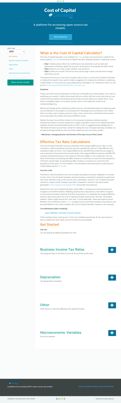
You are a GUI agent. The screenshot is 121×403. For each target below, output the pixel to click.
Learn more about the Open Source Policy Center (96, 386)
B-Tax (79, 57)
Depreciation (13, 65)
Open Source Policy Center (26, 399)
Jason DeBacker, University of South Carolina (63, 213)
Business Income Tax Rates (18, 60)
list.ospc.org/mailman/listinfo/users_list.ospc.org (65, 85)
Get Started (13, 56)
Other (11, 69)
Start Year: (16, 51)
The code (56, 60)
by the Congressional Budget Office (63, 185)
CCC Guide (62, 166)
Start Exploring (60, 37)
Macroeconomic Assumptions (19, 73)
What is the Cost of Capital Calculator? (60, 42)
